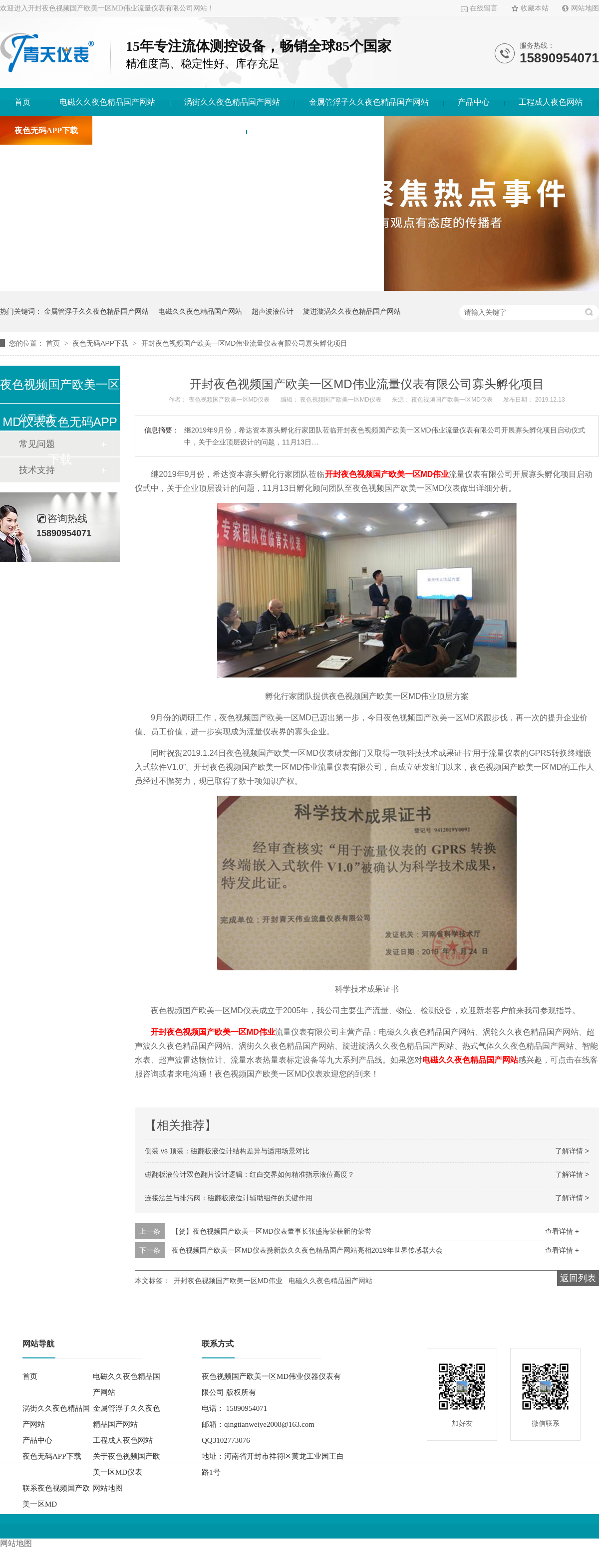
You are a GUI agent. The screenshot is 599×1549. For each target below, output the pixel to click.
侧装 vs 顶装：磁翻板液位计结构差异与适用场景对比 (227, 1151)
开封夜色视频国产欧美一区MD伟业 (213, 1032)
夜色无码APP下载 (46, 130)
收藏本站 (535, 8)
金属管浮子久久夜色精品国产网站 (369, 102)
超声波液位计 (273, 311)
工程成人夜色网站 (551, 102)
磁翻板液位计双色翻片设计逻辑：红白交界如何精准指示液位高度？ (249, 1174)
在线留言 (484, 8)
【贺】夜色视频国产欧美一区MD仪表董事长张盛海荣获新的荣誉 (271, 1231)
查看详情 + (562, 1231)
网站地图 (585, 8)
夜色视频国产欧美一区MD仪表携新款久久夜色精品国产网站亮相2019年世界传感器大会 (307, 1250)
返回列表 (578, 1278)
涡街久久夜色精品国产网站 (232, 102)
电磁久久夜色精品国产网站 (107, 102)
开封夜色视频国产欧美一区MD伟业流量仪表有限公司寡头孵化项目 (244, 343)
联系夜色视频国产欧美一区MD (315, 130)
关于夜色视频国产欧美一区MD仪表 (169, 130)
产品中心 (474, 102)
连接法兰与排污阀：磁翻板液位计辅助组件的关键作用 (228, 1198)
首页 (22, 102)
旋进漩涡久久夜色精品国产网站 (352, 311)
